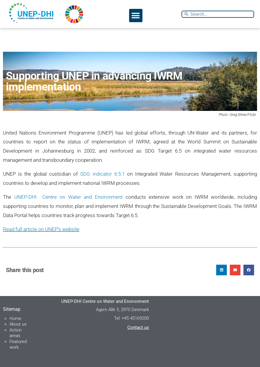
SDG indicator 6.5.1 (102, 174)
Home (15, 318)
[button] (135, 15)
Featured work (18, 344)
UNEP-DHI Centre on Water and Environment (68, 197)
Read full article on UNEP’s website (41, 229)
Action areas (15, 333)
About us (18, 324)
